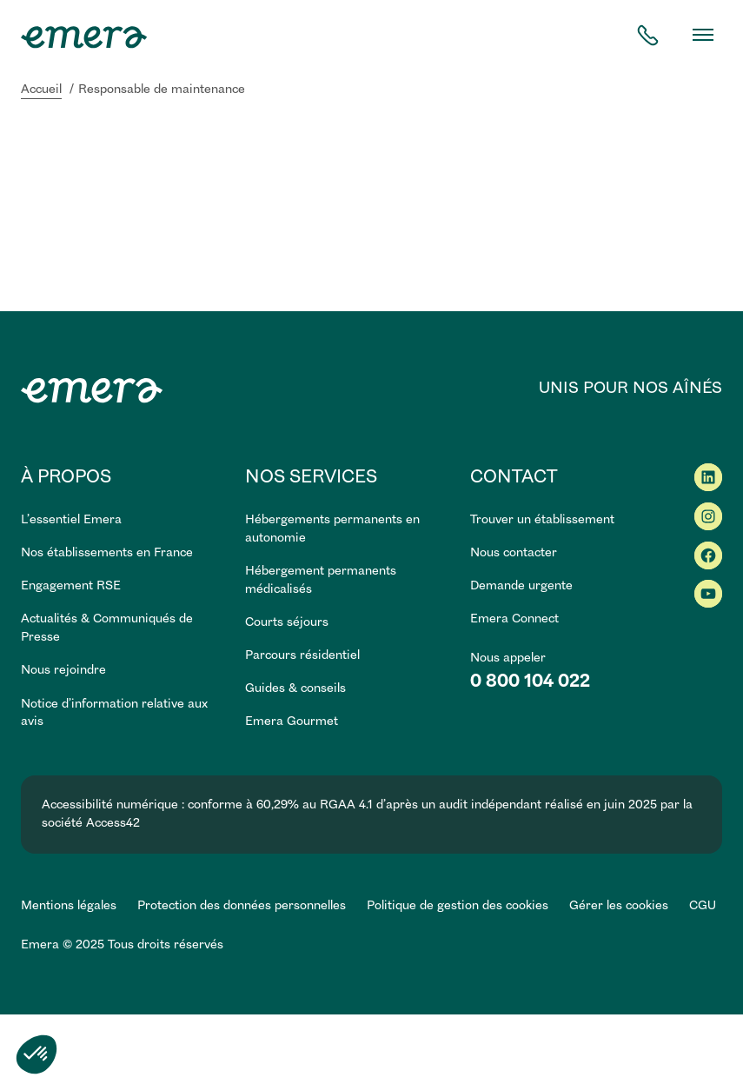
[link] (122, 713)
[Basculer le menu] (703, 35)
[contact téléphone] (648, 35)
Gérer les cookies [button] (618, 905)
